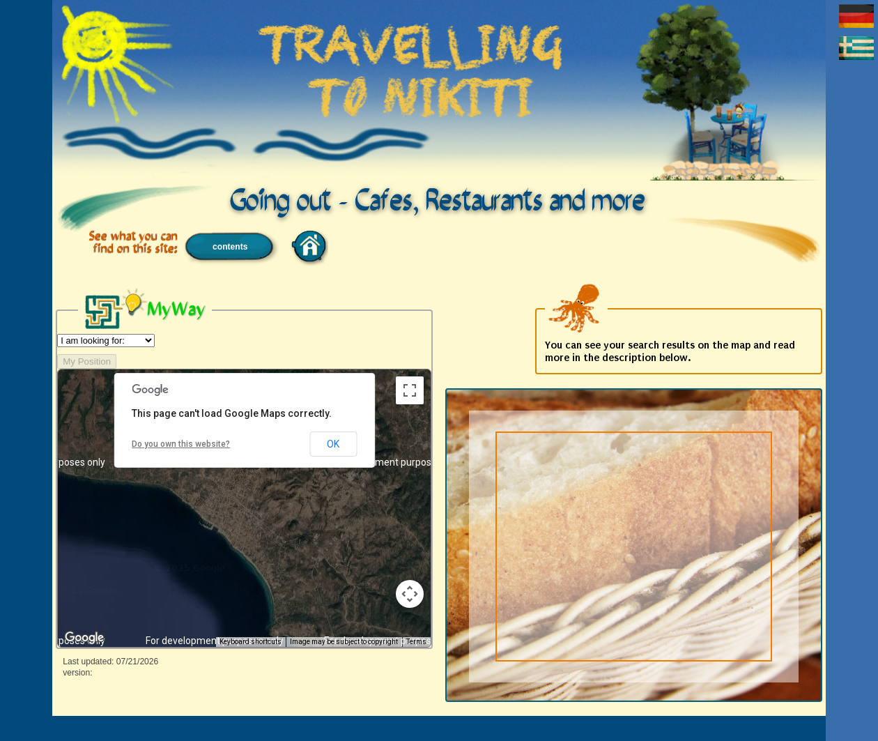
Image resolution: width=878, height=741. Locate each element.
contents (230, 247)
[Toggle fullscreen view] (410, 390)
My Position (87, 361)
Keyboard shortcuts (251, 641)
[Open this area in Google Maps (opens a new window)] (84, 638)
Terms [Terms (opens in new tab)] (416, 641)
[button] (232, 488)
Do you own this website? (181, 444)
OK (333, 444)
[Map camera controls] (410, 594)
